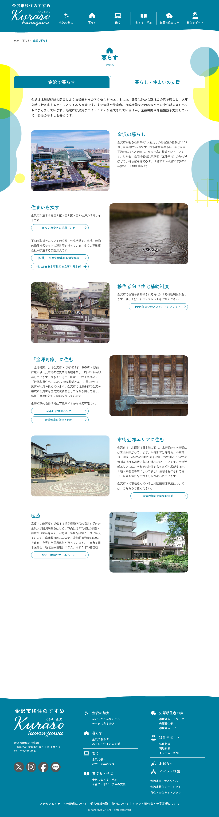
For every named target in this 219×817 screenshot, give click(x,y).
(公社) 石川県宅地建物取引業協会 (58, 258)
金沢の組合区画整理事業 (158, 496)
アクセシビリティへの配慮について (63, 804)
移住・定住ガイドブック (165, 792)
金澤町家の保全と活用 (59, 420)
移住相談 (164, 744)
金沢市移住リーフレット (165, 786)
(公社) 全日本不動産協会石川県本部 (58, 266)
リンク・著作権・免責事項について (156, 804)
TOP (16, 40)
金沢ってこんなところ (106, 719)
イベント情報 (165, 772)
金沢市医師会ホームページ (58, 555)
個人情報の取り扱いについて (109, 804)
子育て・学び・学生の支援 (109, 784)
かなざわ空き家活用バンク (58, 227)
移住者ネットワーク (171, 719)
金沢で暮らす (61, 82)
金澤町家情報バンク (58, 411)
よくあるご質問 (169, 753)
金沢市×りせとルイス (164, 781)
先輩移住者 (166, 723)
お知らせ (161, 764)
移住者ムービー (169, 728)
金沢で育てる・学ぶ (104, 779)
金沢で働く (99, 759)
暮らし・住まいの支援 (157, 82)
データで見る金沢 (103, 723)
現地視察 (164, 748)
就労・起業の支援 (103, 764)
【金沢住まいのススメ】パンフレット (157, 307)
